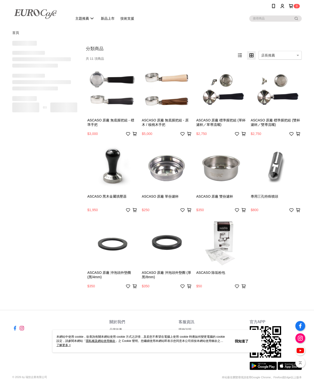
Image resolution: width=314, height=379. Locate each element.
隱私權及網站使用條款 (100, 341)
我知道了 (242, 341)
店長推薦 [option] (268, 55)
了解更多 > (63, 345)
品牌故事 (115, 329)
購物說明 (185, 329)
